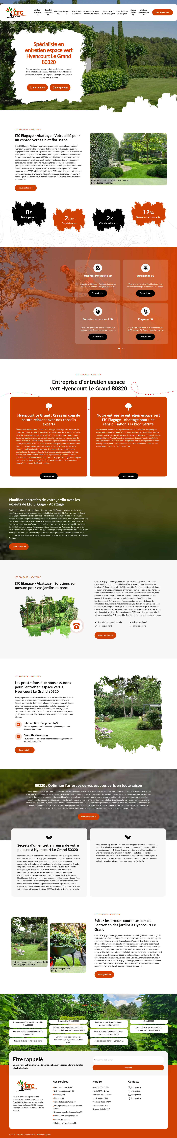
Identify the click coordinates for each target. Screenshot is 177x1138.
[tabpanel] (96, 301)
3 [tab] (124, 348)
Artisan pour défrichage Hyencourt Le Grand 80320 (28, 1023)
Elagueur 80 (66, 12)
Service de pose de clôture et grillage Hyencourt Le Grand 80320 (109, 1032)
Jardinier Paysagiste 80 (37, 12)
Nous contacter (25, 188)
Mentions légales (44, 1134)
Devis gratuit (49, 476)
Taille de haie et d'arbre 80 (76, 12)
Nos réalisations (162, 12)
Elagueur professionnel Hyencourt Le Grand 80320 (28, 1032)
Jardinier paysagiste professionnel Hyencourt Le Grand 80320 (108, 1023)
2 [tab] (122, 348)
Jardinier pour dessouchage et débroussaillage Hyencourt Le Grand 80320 (68, 1040)
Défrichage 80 (58, 12)
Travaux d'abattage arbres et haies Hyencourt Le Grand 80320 (149, 1028)
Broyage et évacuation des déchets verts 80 (91, 12)
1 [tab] (119, 348)
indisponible (37, 87)
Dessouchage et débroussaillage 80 (108, 12)
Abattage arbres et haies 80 (143, 12)
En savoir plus (97, 293)
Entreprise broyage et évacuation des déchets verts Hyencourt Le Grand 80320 (68, 1028)
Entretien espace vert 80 (48, 12)
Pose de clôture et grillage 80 (122, 12)
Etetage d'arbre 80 (133, 12)
